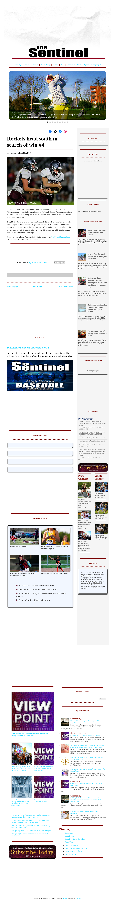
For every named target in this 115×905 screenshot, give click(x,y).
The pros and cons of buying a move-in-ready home (97, 333)
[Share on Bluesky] (60, 131)
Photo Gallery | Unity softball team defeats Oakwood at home (84, 523)
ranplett (64, 898)
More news (81, 460)
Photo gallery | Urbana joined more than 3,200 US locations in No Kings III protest (84, 545)
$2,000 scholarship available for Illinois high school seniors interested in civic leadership (30, 821)
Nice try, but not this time (18, 546)
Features (55, 65)
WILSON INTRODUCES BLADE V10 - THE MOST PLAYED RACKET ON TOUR (92, 434)
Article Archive (70, 854)
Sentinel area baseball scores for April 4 (28, 348)
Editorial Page (45, 65)
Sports (86, 65)
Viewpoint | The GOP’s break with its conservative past (31, 831)
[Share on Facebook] (50, 131)
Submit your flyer (92, 371)
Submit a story (70, 836)
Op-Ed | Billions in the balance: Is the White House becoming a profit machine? (44, 768)
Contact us (69, 833)
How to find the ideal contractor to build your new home (97, 256)
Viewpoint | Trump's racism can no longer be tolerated (44, 801)
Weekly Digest (96, 65)
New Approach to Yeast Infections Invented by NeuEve (92, 442)
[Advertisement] (57, 24)
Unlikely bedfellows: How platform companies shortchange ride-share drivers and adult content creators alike (83, 799)
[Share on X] (55, 131)
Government (70, 65)
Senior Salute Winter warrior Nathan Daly (100, 495)
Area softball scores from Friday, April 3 (54, 573)
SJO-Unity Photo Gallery (60, 237)
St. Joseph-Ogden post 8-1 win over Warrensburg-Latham (22, 574)
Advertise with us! (71, 845)
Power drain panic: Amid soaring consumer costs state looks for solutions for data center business (20, 802)
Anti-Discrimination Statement (76, 848)
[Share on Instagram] (65, 131)
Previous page (12, 286)
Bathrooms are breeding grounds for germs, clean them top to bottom (97, 308)
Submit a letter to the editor (75, 839)
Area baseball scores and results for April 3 (38, 590)
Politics (79, 65)
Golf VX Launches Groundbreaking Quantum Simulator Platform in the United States (92, 423)
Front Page (18, 65)
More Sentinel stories (66, 286)
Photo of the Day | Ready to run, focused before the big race (54, 548)
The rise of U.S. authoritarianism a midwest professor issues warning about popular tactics (30, 816)
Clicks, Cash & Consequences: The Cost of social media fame (83, 783)
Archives (27, 65)
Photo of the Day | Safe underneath (34, 600)
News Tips (69, 842)
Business (35, 65)
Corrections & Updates (73, 851)
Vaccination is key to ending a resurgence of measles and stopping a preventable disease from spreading (87, 746)
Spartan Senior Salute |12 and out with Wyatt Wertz (101, 537)
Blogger (78, 898)
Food (62, 65)
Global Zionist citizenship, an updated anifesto (83, 734)
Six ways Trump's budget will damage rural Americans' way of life (83, 721)
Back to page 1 (38, 286)
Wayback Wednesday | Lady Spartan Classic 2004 (84, 502)
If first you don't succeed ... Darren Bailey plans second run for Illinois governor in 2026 (97, 282)
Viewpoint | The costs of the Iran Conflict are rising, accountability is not (29, 734)
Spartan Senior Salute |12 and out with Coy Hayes (101, 517)
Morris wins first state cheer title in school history (97, 232)
